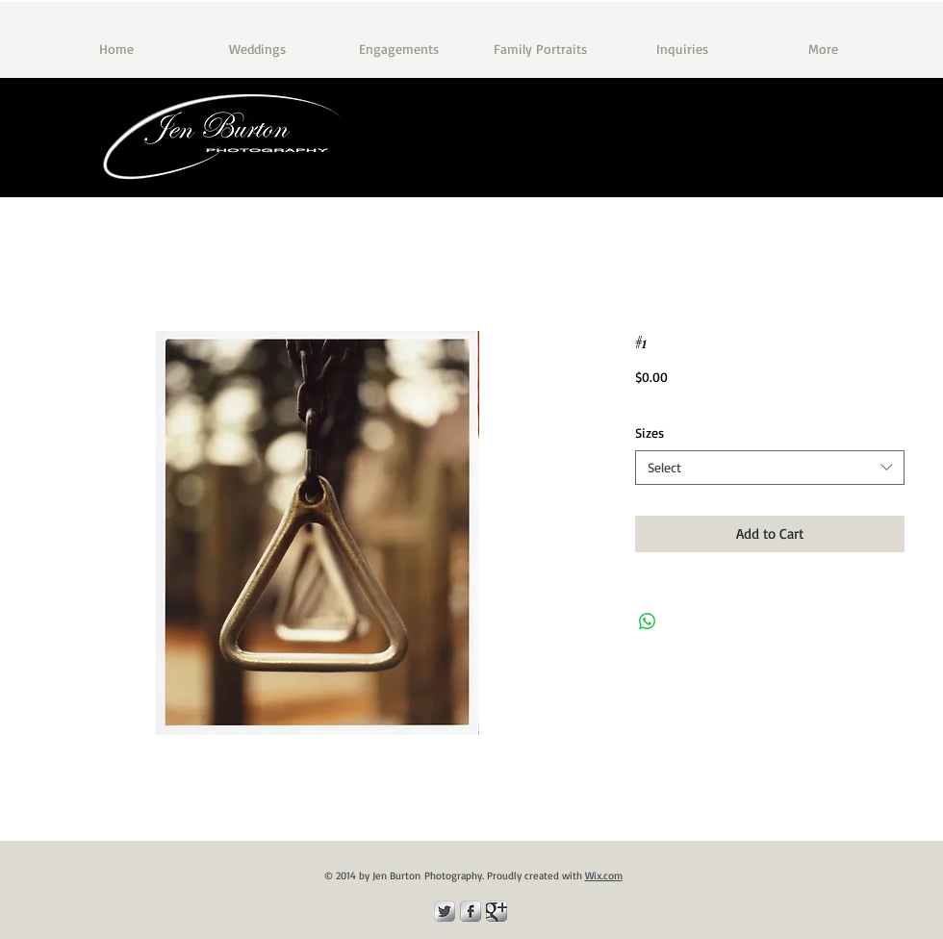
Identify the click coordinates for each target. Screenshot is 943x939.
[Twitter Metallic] (444, 911)
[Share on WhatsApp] (647, 621)
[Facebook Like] (848, 169)
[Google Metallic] (496, 911)
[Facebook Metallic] (470, 911)
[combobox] (770, 467)
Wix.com (604, 875)
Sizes (649, 432)
